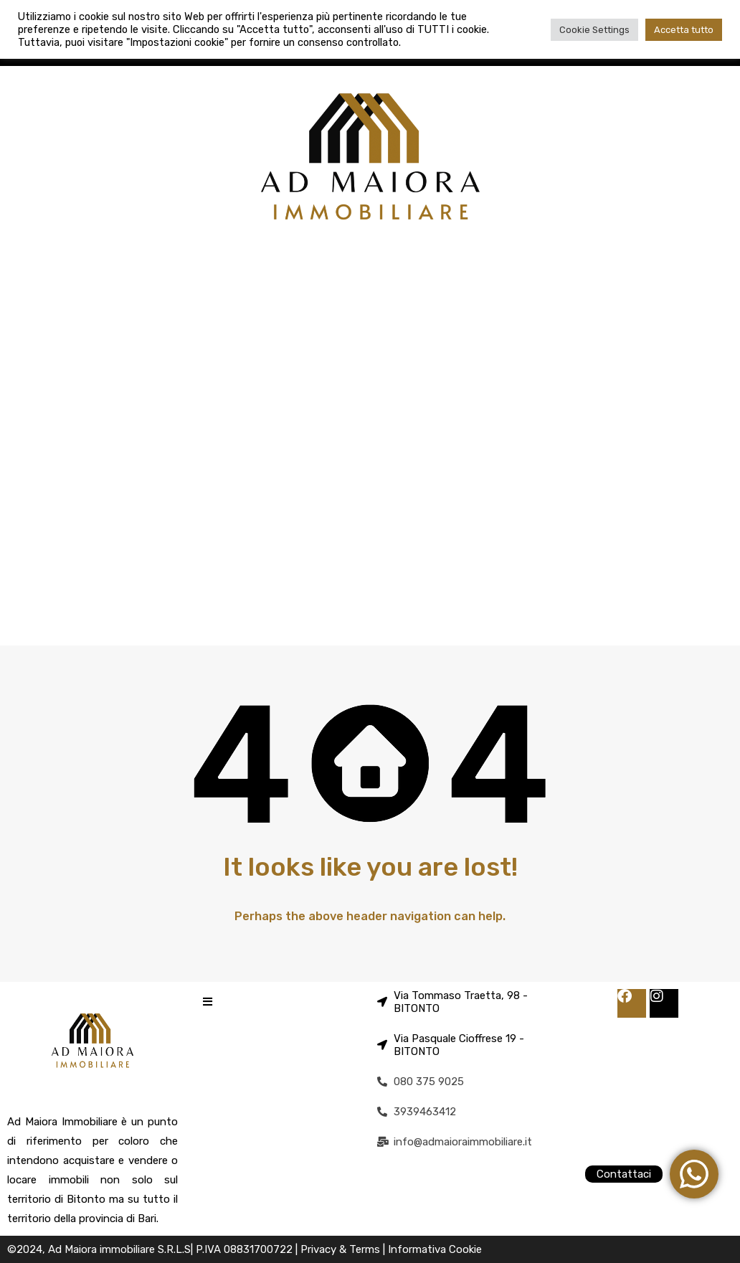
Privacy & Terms (341, 1249)
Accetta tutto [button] (683, 29)
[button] (207, 1001)
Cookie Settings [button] (594, 29)
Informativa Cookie (435, 1249)
